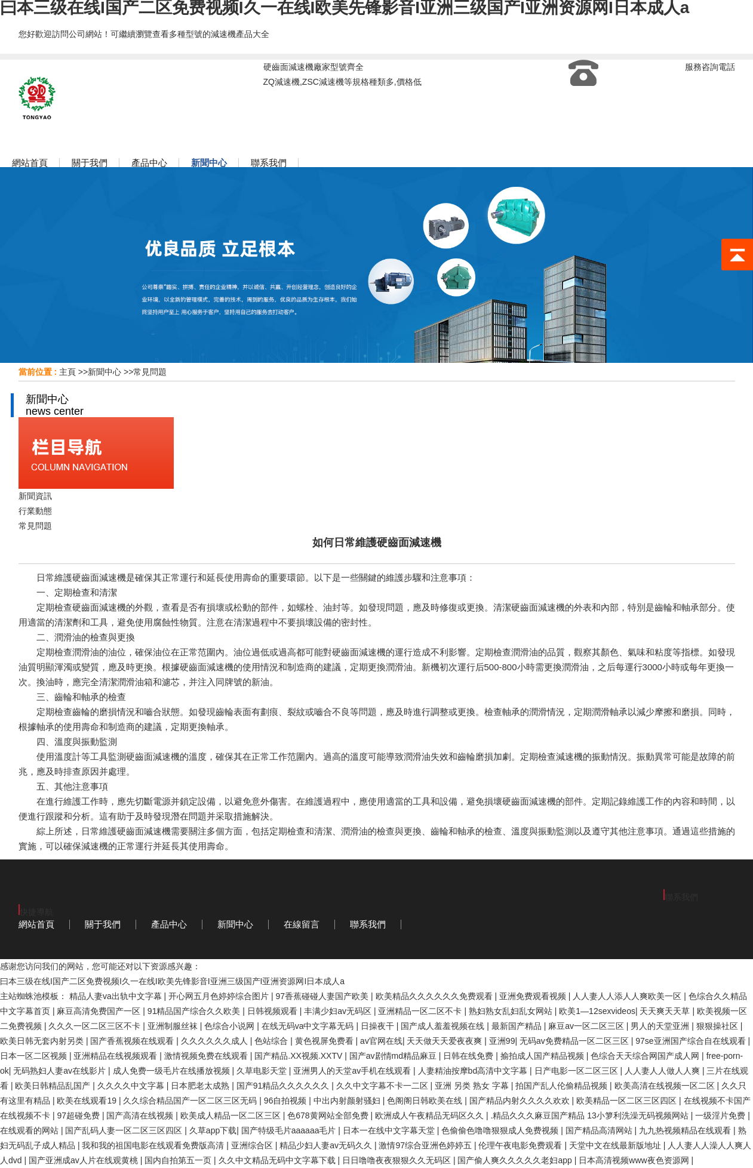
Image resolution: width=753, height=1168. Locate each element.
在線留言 (301, 924)
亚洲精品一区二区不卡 (421, 1011)
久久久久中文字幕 (132, 1085)
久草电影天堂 (262, 1070)
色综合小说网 (230, 1026)
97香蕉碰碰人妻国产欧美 (323, 996)
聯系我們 (368, 924)
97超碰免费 (79, 1115)
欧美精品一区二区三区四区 (627, 1100)
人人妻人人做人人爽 (663, 1070)
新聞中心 (104, 372)
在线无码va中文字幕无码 (309, 1026)
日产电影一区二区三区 (577, 1070)
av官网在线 (381, 1041)
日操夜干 (379, 1026)
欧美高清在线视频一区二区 (665, 1085)
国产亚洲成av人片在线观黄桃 (84, 1160)
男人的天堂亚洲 (661, 1026)
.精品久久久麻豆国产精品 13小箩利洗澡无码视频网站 (590, 1115)
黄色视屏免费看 (325, 1041)
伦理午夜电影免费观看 (521, 1145)
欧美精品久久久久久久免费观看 (435, 996)
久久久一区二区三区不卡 (95, 1026)
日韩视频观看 (273, 1011)
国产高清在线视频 (141, 1115)
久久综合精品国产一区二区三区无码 (191, 1100)
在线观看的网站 (30, 1130)
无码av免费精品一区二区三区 (575, 1041)
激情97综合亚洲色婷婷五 (426, 1145)
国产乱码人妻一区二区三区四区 (125, 1130)
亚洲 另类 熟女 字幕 (473, 1085)
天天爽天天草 (666, 1011)
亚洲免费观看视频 (533, 996)
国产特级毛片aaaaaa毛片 (290, 1130)
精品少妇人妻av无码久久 (326, 1145)
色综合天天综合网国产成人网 (646, 1056)
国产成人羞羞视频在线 (444, 1026)
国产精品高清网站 (600, 1130)
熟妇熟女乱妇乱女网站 (512, 1011)
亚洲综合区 (253, 1145)
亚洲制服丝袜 (173, 1026)
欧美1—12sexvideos (597, 1011)
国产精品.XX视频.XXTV (299, 1056)
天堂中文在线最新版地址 (616, 1145)
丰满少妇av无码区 (339, 1011)
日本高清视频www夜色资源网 (635, 1160)
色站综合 (272, 1041)
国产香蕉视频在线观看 (133, 1041)
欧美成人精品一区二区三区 (231, 1115)
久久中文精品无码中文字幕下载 (278, 1160)
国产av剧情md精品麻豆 (394, 1056)
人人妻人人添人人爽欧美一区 (628, 996)
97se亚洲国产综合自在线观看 (691, 1041)
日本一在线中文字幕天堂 (390, 1130)
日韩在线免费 (469, 1056)
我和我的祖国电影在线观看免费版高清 (154, 1145)
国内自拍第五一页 (179, 1160)
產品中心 (169, 924)
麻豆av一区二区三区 (587, 1026)
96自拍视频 (286, 1100)
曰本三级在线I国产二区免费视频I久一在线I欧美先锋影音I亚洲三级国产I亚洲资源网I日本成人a (172, 981)
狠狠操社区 (718, 1026)
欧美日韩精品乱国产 (54, 1085)
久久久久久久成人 (215, 1041)
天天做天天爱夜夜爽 (445, 1041)
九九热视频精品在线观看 (686, 1130)
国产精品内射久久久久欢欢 (520, 1100)
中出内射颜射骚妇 (348, 1100)
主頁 (67, 372)
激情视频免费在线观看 (207, 1056)
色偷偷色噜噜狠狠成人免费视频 (501, 1130)
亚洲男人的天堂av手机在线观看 (353, 1070)
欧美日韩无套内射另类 (43, 1041)
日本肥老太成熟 (201, 1085)
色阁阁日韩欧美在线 (426, 1100)
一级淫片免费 (721, 1115)
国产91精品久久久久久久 (283, 1085)
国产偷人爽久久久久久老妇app (515, 1160)
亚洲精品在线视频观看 (116, 1056)
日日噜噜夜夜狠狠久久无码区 (397, 1160)
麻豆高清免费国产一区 (100, 1011)
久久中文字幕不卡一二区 (383, 1085)
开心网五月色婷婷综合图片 (219, 996)
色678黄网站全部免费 (328, 1115)
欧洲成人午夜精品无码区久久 (430, 1115)
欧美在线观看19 (87, 1100)
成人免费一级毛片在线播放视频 (172, 1070)
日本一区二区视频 (34, 1056)
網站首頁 (36, 924)
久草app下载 (212, 1130)
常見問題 (150, 372)
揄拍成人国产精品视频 (543, 1056)
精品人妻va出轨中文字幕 (116, 996)
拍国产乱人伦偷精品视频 (562, 1085)
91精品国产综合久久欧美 (194, 1011)
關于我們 (103, 924)
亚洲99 (502, 1041)
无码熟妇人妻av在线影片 (60, 1070)
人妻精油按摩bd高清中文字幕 (474, 1070)
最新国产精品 (517, 1026)
